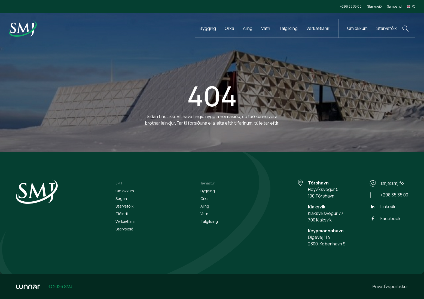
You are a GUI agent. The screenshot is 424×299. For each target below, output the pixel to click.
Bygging (208, 28)
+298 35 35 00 (351, 6)
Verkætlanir (318, 28)
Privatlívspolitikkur (390, 286)
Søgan (121, 198)
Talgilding (288, 28)
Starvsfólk (386, 28)
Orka (229, 28)
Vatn (265, 28)
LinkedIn (383, 207)
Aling (247, 28)
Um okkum (357, 28)
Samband (394, 6)
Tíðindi (121, 213)
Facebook (385, 218)
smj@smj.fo (387, 183)
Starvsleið (374, 6)
